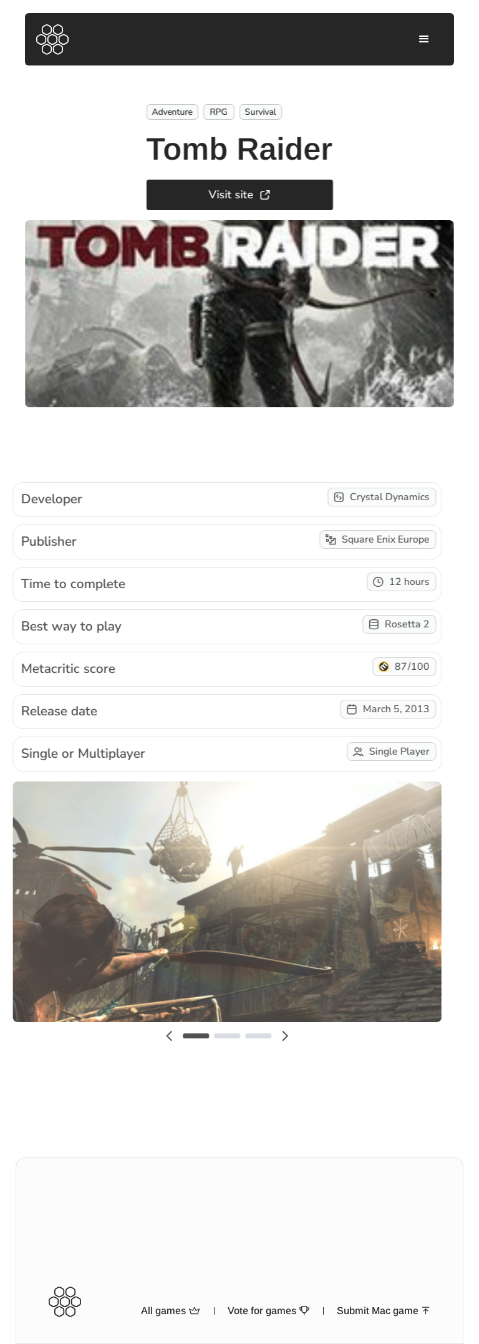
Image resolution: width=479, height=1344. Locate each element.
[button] (424, 39)
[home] (52, 39)
